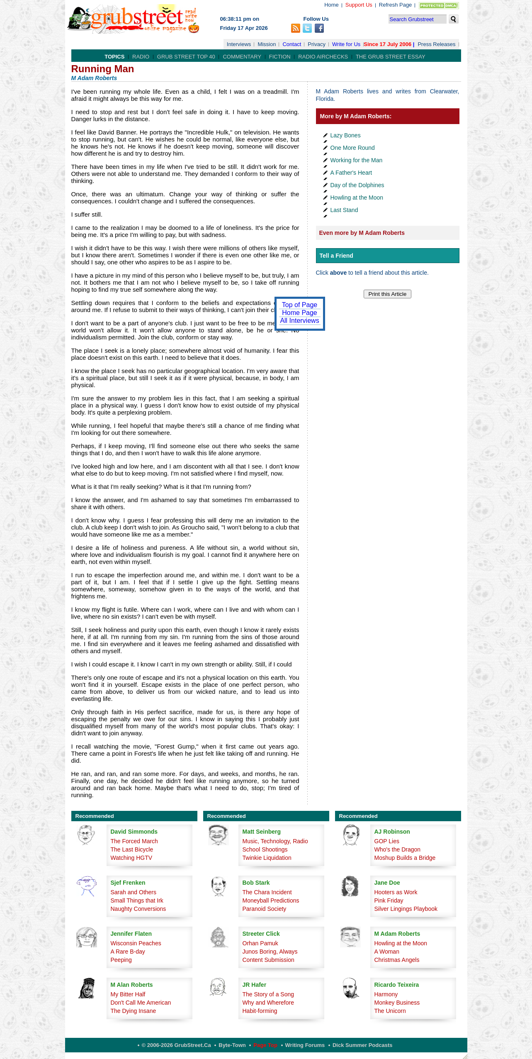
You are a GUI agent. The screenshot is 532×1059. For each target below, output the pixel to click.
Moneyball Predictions (271, 900)
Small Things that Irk (137, 900)
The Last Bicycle (132, 849)
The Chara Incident (267, 892)
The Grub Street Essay (390, 57)
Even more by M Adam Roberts (362, 232)
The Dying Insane (133, 1011)
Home (331, 5)
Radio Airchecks (323, 57)
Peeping (121, 960)
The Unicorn (390, 1011)
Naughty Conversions (138, 908)
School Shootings (265, 849)
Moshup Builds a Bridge (405, 857)
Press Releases (436, 44)
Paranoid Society (265, 908)
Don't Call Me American (141, 1002)
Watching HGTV (132, 857)
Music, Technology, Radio (275, 841)
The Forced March (134, 841)
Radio (140, 57)
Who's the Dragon (397, 849)
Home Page (299, 312)
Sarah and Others (134, 892)
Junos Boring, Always (270, 951)
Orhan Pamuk (260, 943)
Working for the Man (356, 160)
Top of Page (299, 304)
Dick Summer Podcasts (363, 1045)
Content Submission (268, 960)
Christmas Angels (397, 960)
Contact (291, 44)
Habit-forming (260, 1011)
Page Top (265, 1045)
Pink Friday (388, 900)
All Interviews (299, 320)
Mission (266, 44)
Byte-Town (232, 1045)
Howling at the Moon (357, 197)
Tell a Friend (336, 255)
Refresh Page (395, 5)
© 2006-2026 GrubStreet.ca (176, 1045)
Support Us (358, 5)
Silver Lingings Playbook (406, 908)
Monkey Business (397, 1002)
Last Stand (344, 210)
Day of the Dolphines (357, 185)
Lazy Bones (345, 135)
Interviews (239, 44)
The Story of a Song (268, 994)
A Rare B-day (128, 951)
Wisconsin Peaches (136, 943)
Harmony (386, 994)
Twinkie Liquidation (267, 857)
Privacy (317, 44)
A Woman (386, 951)
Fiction (280, 57)
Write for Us (346, 44)
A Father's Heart (351, 172)
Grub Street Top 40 (186, 57)
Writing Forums (305, 1045)
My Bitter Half (128, 994)
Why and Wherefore (268, 1002)
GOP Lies (386, 841)
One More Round (352, 147)
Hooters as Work (396, 892)
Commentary (242, 57)
